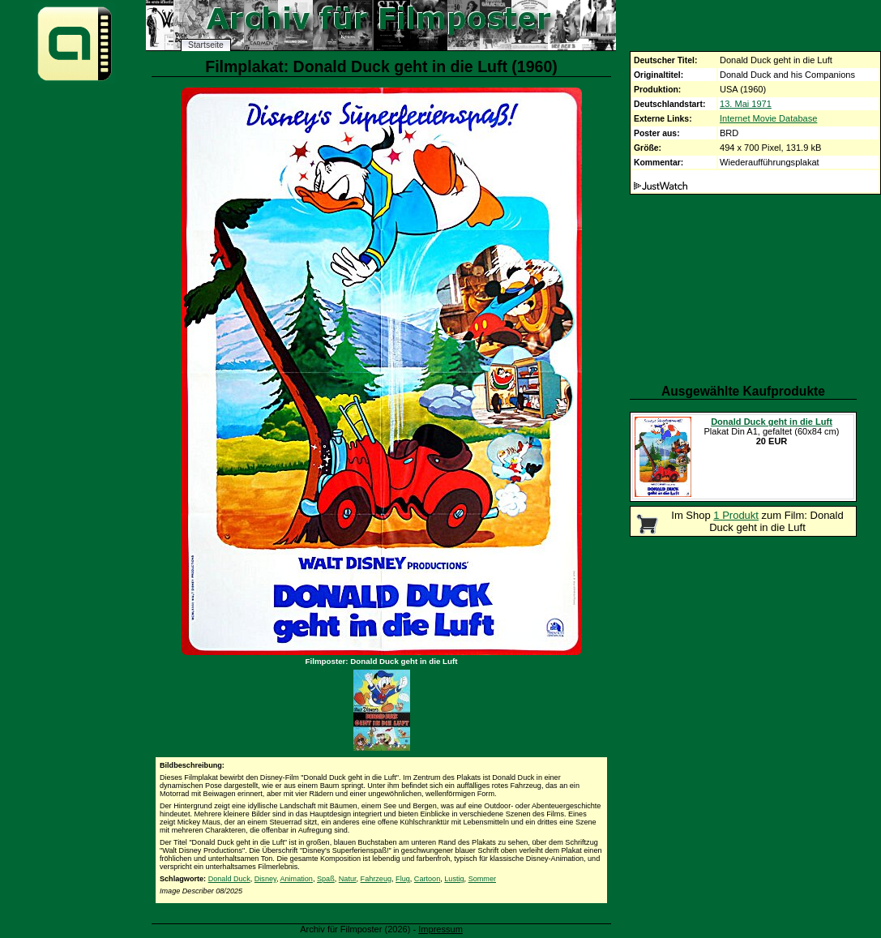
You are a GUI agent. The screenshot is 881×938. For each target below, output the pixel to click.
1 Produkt (736, 515)
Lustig (454, 879)
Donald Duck (229, 879)
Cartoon (427, 879)
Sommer (482, 879)
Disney (265, 879)
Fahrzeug (376, 879)
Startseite (206, 45)
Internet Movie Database (768, 118)
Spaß (326, 879)
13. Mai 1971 (746, 104)
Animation (296, 879)
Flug (403, 879)
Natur (348, 879)
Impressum (440, 929)
